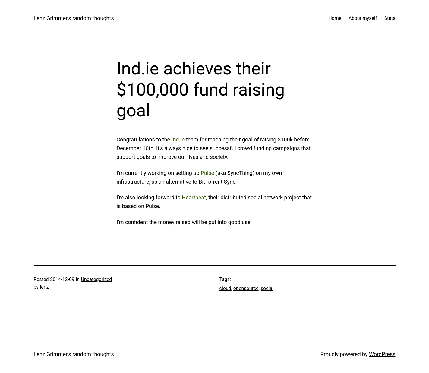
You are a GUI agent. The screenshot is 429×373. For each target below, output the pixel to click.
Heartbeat (194, 197)
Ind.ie (178, 139)
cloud (225, 288)
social (267, 288)
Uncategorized (96, 279)
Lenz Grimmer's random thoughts (74, 18)
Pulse (207, 173)
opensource (246, 288)
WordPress (382, 354)
